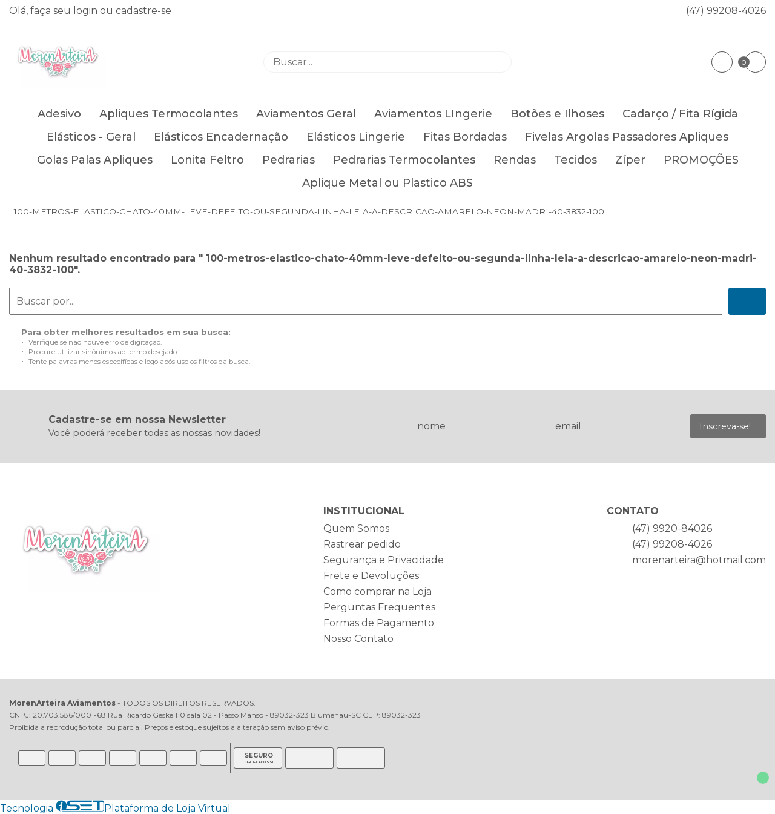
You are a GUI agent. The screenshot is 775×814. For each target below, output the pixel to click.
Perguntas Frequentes (379, 607)
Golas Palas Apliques (95, 160)
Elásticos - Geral (91, 137)
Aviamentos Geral (306, 114)
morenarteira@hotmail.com (699, 560)
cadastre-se (143, 10)
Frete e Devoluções (371, 575)
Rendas (514, 160)
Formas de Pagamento (378, 623)
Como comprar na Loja (377, 591)
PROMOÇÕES (701, 160)
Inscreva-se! (725, 426)
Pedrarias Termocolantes (404, 160)
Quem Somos (356, 528)
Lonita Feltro (207, 160)
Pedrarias (288, 160)
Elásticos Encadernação (221, 137)
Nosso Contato (358, 638)
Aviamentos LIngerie (433, 114)
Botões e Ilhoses (557, 114)
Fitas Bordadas (465, 137)
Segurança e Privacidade (383, 560)
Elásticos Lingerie (355, 137)
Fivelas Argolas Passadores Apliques (626, 137)
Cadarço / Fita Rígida (680, 114)
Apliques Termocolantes (168, 114)
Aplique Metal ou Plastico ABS (387, 183)
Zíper (630, 160)
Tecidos (575, 160)
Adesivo (59, 114)
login (86, 10)
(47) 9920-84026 (672, 528)
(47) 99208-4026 (726, 10)
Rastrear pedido (362, 544)
